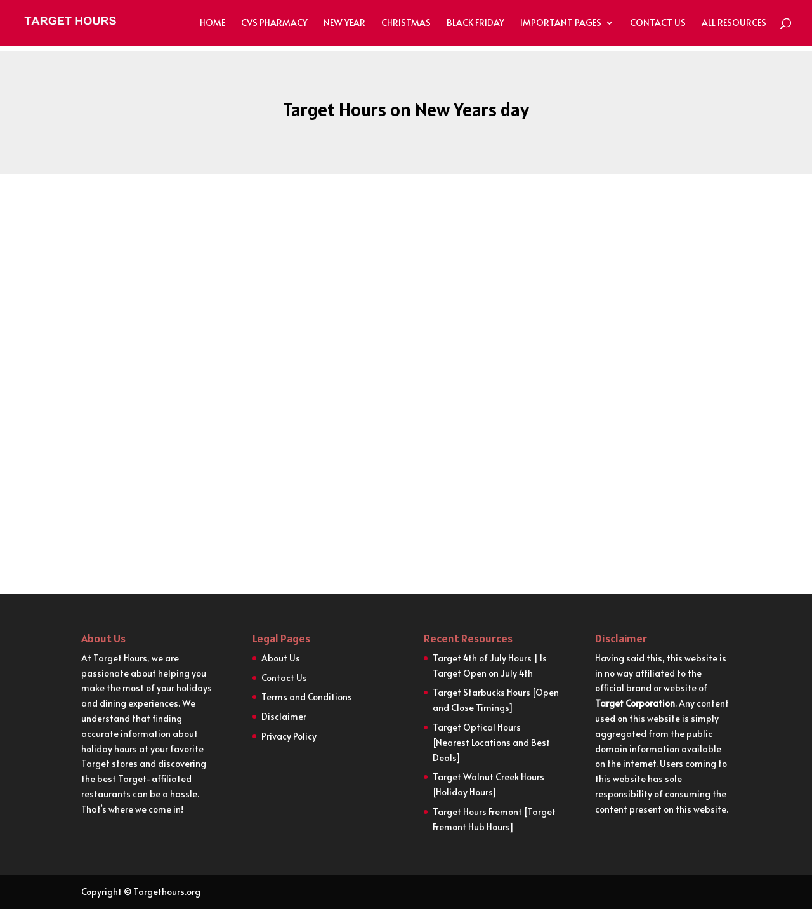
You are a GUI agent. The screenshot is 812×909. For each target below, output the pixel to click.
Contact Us (658, 23)
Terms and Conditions (306, 697)
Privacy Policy (289, 736)
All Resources (734, 23)
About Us (280, 658)
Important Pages (560, 23)
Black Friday (475, 23)
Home (212, 23)
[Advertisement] (406, 316)
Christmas (406, 23)
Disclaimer (283, 716)
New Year (344, 23)
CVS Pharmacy (274, 23)
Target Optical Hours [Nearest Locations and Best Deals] (491, 742)
